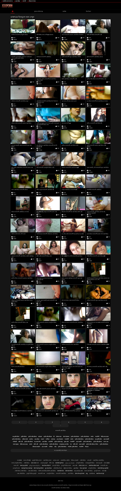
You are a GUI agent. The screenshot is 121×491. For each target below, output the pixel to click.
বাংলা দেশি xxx (27, 460)
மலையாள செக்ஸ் (69, 463)
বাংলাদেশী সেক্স (104, 465)
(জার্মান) (31, 439)
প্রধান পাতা (60, 481)
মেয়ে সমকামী (106, 439)
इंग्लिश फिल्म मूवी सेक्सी (79, 473)
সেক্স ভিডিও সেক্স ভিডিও (98, 460)
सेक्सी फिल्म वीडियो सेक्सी (94, 465)
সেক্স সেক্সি (74, 465)
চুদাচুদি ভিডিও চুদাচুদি (31, 473)
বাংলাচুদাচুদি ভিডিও (89, 463)
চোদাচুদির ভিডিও (80, 463)
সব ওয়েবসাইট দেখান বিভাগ (60, 450)
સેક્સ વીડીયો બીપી (78, 470)
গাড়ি (55, 446)
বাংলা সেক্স (106, 441)
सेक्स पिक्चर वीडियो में (46, 465)
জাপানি (24, 1)
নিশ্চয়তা (87, 446)
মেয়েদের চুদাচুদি (44, 463)
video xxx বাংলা (83, 465)
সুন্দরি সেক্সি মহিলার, (16, 439)
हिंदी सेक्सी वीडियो (69, 470)
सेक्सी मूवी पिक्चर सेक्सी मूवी (26, 468)
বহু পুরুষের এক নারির (64, 444)
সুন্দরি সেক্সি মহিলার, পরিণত (92, 444)
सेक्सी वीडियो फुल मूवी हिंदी (103, 468)
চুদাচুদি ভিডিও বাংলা (37, 460)
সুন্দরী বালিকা (24, 436)
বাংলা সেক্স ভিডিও (88, 470)
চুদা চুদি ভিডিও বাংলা (66, 465)
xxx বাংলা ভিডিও (68, 468)
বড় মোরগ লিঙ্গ (37, 441)
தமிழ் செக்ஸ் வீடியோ (34, 465)
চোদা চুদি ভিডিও (56, 465)
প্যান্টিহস (47, 439)
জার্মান (92, 436)
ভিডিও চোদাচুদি (74, 460)
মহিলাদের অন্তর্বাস (36, 446)
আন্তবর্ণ (42, 439)
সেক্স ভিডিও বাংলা (47, 460)
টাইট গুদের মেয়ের (105, 436)
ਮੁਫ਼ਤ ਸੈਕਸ (76, 468)
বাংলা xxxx (107, 463)
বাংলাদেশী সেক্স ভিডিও (60, 430)
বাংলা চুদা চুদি (99, 463)
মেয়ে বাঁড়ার (17, 1)
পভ (71, 444)
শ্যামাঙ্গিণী (97, 436)
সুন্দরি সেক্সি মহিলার (32, 436)
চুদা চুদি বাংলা (97, 470)
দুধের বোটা (66, 441)
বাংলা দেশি (16, 465)
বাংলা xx (104, 470)
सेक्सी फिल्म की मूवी (100, 473)
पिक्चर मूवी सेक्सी (83, 468)
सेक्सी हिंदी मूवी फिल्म (59, 463)
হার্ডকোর (40, 436)
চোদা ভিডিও (70, 473)
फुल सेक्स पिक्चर (48, 468)
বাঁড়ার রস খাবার (32, 1)
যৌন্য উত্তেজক (66, 436)
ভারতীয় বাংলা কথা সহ (7, 1)
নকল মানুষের (15, 444)
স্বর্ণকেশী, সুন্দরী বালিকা (73, 446)
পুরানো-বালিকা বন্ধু (38, 11)
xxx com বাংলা (35, 463)
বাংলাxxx (19, 460)
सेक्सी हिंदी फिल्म (60, 470)
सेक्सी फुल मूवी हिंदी (24, 465)
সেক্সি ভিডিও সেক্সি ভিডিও (20, 470)
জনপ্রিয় (64, 11)
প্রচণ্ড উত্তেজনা (60, 439)
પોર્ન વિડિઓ (92, 473)
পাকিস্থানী (15, 441)
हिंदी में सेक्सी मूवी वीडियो (38, 468)
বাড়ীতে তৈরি (25, 439)
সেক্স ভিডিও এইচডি (65, 460)
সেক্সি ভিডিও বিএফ (57, 468)
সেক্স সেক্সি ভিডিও (21, 473)
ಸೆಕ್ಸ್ (87, 473)
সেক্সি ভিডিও (83, 460)
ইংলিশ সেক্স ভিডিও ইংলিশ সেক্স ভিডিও (47, 470)
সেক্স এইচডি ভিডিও (32, 470)
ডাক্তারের (53, 439)
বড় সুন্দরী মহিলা (15, 436)
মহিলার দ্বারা (58, 436)
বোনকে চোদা (56, 460)
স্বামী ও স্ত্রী (20, 441)
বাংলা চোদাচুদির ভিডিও (16, 463)
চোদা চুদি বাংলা (16, 468)
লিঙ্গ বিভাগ (88, 11)
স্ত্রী (53, 436)
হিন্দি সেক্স (51, 463)
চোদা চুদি (89, 460)
